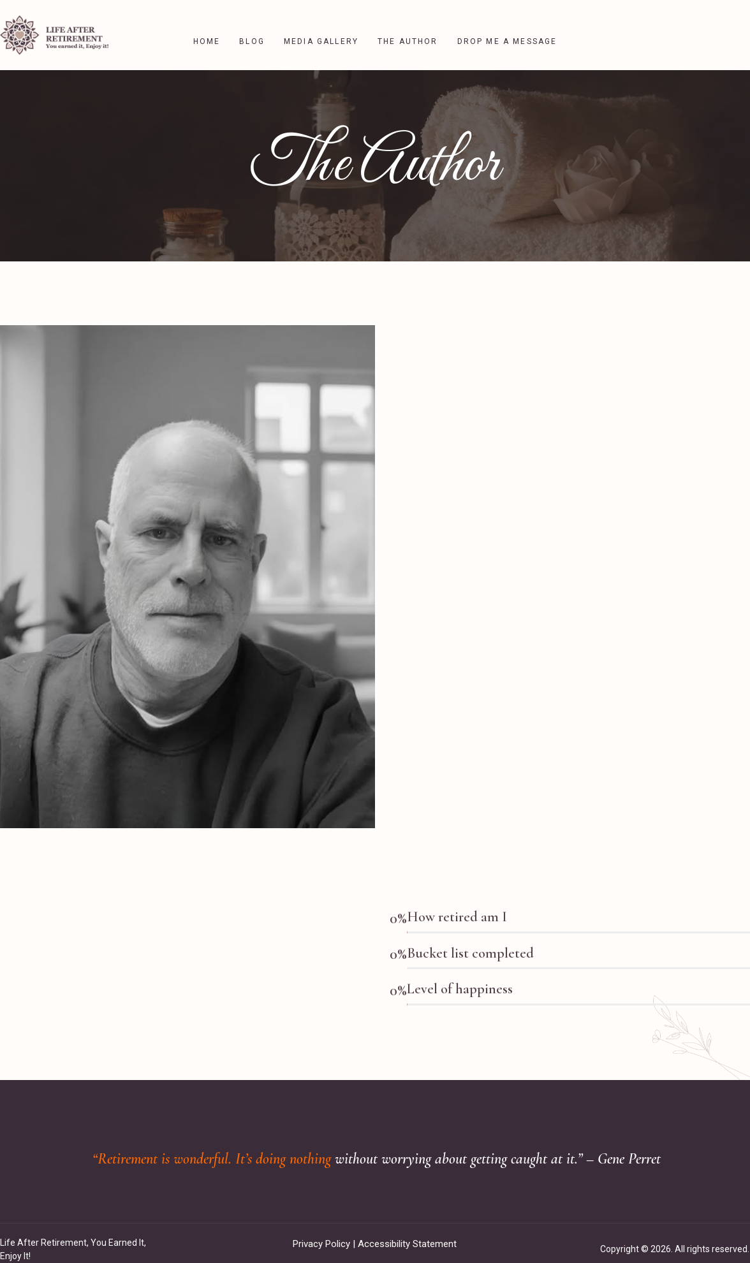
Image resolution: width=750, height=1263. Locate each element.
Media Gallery (321, 28)
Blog (252, 28)
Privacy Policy (321, 1231)
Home (207, 28)
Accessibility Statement (407, 1231)
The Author (408, 28)
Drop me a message (507, 28)
